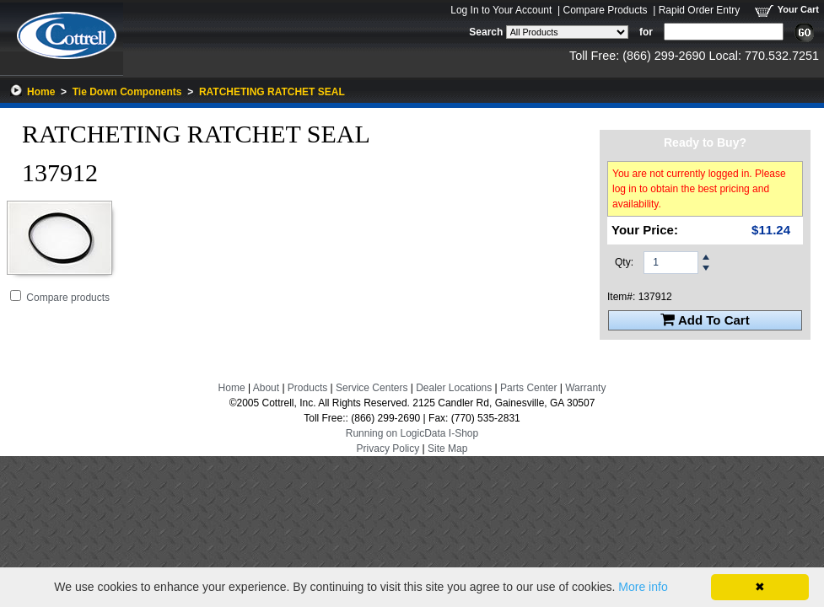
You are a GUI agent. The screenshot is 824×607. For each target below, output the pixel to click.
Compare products (68, 298)
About (266, 388)
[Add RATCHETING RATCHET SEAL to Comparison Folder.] (15, 295)
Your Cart (798, 9)
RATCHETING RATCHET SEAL (272, 92)
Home (41, 92)
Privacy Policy (388, 448)
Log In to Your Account (501, 10)
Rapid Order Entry (700, 10)
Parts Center (528, 388)
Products (307, 388)
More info (642, 587)
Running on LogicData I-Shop (412, 433)
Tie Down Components (127, 92)
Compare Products (605, 10)
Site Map (447, 448)
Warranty (585, 388)
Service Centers (371, 388)
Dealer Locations (454, 388)
